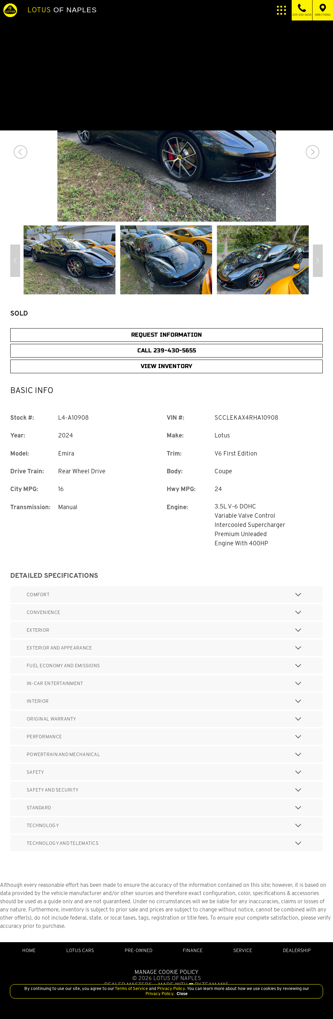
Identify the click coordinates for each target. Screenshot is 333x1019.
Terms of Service (131, 988)
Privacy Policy (170, 988)
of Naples (62, 10)
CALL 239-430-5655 (166, 350)
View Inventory (166, 366)
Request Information (166, 335)
